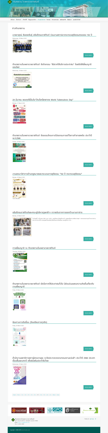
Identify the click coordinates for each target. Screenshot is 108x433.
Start (14, 394)
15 (31, 394)
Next (54, 394)
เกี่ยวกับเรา (18, 19)
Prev (18, 394)
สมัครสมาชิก (63, 19)
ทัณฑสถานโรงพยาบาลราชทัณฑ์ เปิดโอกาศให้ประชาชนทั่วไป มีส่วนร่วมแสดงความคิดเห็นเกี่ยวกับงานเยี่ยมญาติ (53, 285)
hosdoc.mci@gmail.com (23, 422)
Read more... (89, 55)
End (58, 394)
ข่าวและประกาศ (41, 19)
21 (50, 394)
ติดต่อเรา (69, 19)
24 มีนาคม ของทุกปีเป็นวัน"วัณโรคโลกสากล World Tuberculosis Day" (43, 99)
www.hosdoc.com (26, 430)
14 (28, 394)
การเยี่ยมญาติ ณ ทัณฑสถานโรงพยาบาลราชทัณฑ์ (34, 248)
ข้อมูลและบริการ (32, 19)
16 (34, 394)
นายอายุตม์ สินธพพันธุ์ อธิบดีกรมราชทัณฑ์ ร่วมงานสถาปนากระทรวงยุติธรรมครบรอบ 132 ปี (52, 34)
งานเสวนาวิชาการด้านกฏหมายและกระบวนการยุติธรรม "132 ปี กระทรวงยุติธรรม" (47, 173)
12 (22, 394)
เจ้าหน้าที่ (25, 19)
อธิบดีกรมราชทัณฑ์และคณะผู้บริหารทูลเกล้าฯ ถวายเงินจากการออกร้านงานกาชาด (47, 212)
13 (25, 394)
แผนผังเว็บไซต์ (76, 19)
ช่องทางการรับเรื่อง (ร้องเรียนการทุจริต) (30, 322)
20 (47, 394)
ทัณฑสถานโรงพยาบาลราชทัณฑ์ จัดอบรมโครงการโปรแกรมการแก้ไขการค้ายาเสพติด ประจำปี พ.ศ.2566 (52, 136)
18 (41, 394)
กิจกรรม (48, 19)
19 (44, 394)
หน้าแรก (13, 19)
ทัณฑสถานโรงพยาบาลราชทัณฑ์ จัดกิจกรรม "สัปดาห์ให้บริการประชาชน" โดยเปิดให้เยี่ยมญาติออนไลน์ (52, 65)
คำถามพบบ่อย (55, 19)
